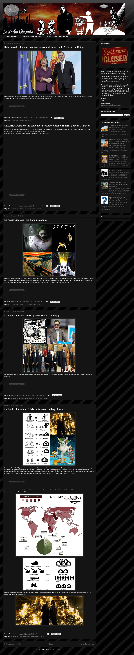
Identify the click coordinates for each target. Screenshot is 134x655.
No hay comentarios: (42, 117)
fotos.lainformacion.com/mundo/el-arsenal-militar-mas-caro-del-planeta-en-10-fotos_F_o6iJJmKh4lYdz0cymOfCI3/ (38, 490)
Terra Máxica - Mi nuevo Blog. (119, 125)
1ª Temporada (15, 209)
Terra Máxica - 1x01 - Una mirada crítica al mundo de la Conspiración (118, 184)
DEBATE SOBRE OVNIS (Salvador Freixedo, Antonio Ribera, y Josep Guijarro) (47, 125)
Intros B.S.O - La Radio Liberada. (57, 36)
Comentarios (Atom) (53, 649)
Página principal (11, 36)
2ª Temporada (15, 120)
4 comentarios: (41, 395)
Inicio (51, 644)
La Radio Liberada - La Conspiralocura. (25, 220)
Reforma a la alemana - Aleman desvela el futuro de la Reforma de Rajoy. (44, 47)
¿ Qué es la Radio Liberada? (31, 36)
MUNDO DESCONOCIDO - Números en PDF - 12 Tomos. (119, 157)
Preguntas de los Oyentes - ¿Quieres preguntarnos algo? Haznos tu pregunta (118, 198)
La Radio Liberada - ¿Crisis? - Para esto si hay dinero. (34, 409)
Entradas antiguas (87, 644)
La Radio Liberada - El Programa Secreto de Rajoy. (32, 315)
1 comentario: (40, 206)
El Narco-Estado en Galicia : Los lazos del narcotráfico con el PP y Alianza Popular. (119, 141)
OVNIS (27, 209)
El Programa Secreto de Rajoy (34, 398)
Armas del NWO (25, 636)
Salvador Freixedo (35, 209)
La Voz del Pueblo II (115, 170)
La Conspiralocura (30, 304)
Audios (22, 120)
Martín (39, 304)
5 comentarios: (39, 301)
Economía (28, 120)
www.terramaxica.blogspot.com (111, 105)
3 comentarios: (40, 634)
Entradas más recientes (13, 644)
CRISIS (37, 636)
